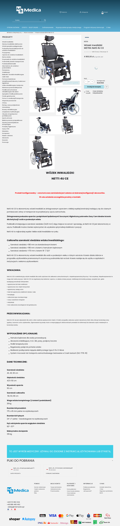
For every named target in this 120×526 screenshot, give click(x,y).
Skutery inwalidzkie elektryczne (12, 44)
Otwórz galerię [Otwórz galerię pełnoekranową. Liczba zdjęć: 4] (71, 83)
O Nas (101, 489)
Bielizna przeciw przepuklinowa (12, 120)
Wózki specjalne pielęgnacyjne (12, 46)
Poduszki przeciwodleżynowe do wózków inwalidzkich (12, 49)
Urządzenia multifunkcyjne (10, 112)
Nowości (5, 140)
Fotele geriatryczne (8, 96)
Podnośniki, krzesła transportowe (13, 61)
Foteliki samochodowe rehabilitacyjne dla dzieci (10, 91)
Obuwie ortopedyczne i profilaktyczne (10, 115)
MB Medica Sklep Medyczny (14, 32)
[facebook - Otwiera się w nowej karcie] (8, 509)
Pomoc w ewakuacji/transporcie (12, 98)
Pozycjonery (6, 53)
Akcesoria (5, 138)
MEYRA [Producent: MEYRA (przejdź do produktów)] (86, 41)
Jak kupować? (87, 491)
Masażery (5, 131)
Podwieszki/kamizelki (9, 64)
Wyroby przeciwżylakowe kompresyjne (10, 123)
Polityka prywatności (89, 487)
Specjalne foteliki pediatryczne (12, 94)
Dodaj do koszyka (94, 87)
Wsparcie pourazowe (9, 101)
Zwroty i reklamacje (40, 487)
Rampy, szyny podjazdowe (11, 105)
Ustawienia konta (55, 489)
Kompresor (5, 133)
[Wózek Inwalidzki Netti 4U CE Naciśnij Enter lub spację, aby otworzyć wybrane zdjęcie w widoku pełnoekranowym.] (55, 60)
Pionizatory (5, 70)
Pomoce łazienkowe (8, 79)
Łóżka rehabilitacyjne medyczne (12, 85)
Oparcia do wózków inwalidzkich (12, 55)
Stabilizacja (6, 72)
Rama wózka (6, 57)
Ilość (85, 78)
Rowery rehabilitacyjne (9, 109)
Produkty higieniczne (9, 127)
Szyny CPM (5, 129)
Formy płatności (71, 489)
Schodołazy (6, 107)
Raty (35, 493)
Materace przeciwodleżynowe (12, 87)
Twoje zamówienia (56, 487)
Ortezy (4, 103)
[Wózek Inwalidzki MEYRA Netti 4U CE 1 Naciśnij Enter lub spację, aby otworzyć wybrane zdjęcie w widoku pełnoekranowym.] (68, 101)
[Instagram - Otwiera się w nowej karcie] (11, 509)
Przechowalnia (55, 491)
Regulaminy (86, 489)
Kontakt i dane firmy (105, 487)
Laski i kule (5, 77)
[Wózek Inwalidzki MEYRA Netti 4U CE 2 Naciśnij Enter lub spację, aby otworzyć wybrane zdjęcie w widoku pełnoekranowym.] (55, 125)
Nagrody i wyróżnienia (106, 491)
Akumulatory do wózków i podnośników (10, 67)
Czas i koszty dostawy (73, 491)
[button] (44, 20)
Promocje (5, 142)
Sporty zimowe (7, 118)
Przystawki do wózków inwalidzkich (13, 59)
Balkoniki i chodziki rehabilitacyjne (13, 74)
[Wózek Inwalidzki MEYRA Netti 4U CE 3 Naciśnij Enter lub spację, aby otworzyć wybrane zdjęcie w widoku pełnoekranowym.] (42, 152)
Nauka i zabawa (7, 135)
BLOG (101, 493)
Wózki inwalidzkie (28, 32)
